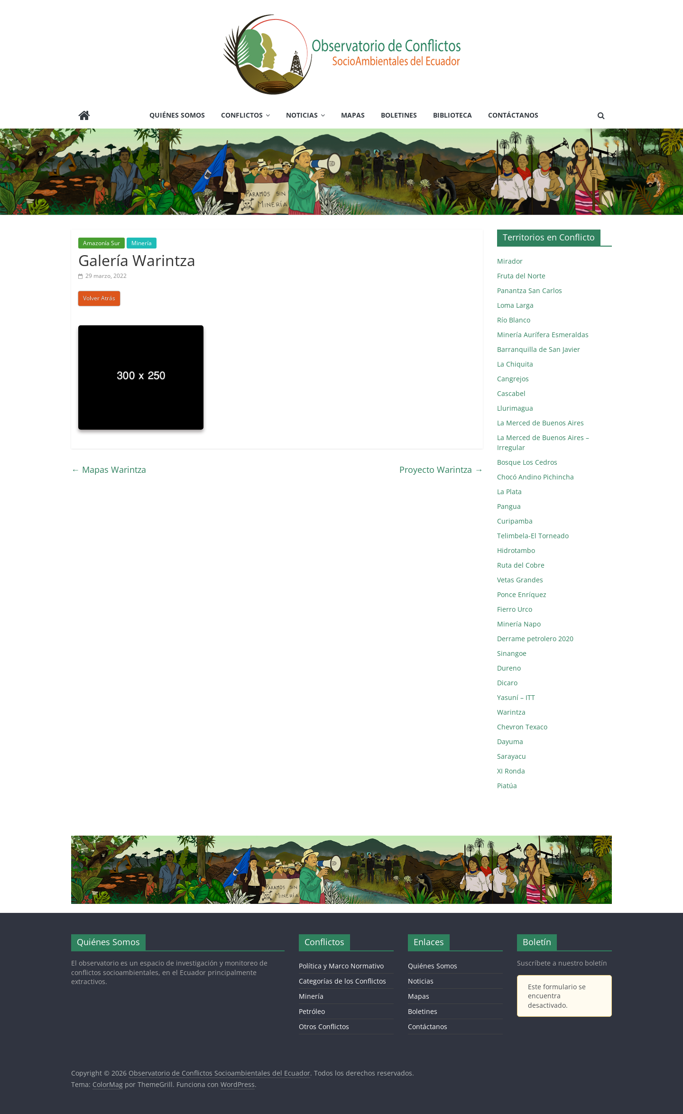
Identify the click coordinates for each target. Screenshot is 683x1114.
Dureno (509, 667)
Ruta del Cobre (521, 565)
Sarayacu (511, 756)
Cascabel (511, 393)
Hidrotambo (516, 550)
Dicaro (507, 682)
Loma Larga (515, 305)
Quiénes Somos (177, 115)
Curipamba (515, 520)
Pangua (509, 506)
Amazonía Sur (101, 243)
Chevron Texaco (522, 726)
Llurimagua (515, 408)
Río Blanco (513, 319)
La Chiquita (515, 363)
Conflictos (242, 115)
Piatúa (507, 785)
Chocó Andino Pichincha (535, 476)
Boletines (399, 115)
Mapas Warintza (108, 469)
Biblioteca (452, 115)
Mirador (510, 261)
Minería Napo (519, 623)
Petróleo (312, 1011)
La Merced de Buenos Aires (540, 422)
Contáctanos (513, 115)
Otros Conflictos (324, 1026)
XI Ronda (511, 770)
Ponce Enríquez (521, 594)
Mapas (353, 115)
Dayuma (510, 741)
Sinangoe (511, 653)
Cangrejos (513, 378)
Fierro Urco (514, 609)
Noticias (302, 115)
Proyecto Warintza (441, 469)
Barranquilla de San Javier (538, 349)
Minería (141, 243)
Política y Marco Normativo (341, 965)
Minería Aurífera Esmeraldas (543, 334)
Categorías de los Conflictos (342, 980)
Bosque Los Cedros (527, 462)
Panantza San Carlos (529, 290)
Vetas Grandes (520, 579)
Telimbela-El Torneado (533, 535)
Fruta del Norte (521, 275)
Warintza (511, 712)
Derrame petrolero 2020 (535, 638)
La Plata (509, 491)
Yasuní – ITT (516, 697)
